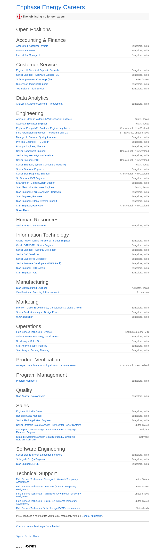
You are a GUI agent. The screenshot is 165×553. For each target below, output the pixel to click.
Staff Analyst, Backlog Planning (32, 350)
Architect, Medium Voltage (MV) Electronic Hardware (44, 119)
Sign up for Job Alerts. (27, 536)
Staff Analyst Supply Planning (31, 345)
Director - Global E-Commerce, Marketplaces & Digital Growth (48, 307)
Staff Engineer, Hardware (29, 205)
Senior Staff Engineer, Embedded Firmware (39, 454)
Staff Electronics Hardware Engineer (35, 187)
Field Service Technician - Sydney (34, 332)
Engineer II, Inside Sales (29, 411)
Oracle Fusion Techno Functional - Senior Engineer (43, 240)
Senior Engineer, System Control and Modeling (41, 164)
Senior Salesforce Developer (31, 258)
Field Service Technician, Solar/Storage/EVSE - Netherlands (48, 508)
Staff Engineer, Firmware (29, 196)
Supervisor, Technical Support (32, 84)
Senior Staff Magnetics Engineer (33, 173)
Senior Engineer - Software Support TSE (37, 74)
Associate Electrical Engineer (31, 123)
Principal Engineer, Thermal (30, 146)
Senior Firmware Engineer (30, 169)
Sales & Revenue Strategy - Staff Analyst (37, 336)
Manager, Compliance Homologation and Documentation (46, 365)
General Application (92, 516)
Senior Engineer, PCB (27, 160)
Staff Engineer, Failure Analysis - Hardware (39, 192)
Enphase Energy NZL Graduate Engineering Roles (43, 128)
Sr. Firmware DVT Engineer (30, 178)
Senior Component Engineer (31, 151)
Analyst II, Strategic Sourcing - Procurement (39, 103)
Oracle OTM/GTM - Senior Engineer (35, 245)
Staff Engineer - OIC (27, 272)
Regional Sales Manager (29, 415)
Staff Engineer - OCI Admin (30, 268)
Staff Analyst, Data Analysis (30, 396)
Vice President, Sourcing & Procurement (37, 292)
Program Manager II (26, 380)
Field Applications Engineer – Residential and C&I (42, 132)
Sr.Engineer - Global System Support (35, 182)
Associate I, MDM (25, 50)
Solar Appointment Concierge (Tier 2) (35, 79)
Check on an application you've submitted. (38, 526)
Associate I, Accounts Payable (32, 46)
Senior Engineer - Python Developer (35, 155)
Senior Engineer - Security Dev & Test (36, 249)
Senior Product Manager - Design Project (38, 312)
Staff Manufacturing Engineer (31, 288)
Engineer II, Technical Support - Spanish (37, 70)
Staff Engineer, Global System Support (36, 201)
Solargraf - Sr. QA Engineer (30, 459)
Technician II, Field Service (30, 88)
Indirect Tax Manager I (28, 55)
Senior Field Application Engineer (33, 420)
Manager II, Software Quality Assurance (37, 137)
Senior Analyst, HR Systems (31, 225)
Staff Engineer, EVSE (27, 464)
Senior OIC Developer (27, 254)
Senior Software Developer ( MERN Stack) (38, 263)
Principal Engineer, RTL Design (32, 141)
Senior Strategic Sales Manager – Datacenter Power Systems (48, 425)
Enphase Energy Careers (50, 7)
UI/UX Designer (24, 316)
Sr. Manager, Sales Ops (28, 341)
